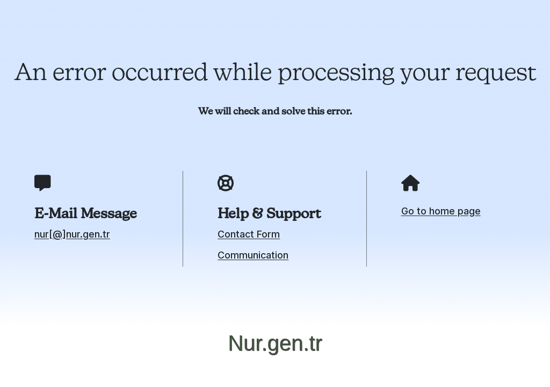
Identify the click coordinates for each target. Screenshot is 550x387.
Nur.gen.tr (275, 343)
